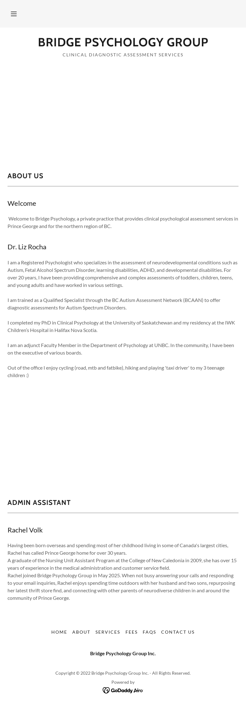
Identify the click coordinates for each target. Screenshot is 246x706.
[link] (123, 44)
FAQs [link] (149, 632)
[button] (14, 14)
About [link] (81, 632)
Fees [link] (132, 632)
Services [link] (107, 632)
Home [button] (59, 632)
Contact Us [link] (178, 632)
